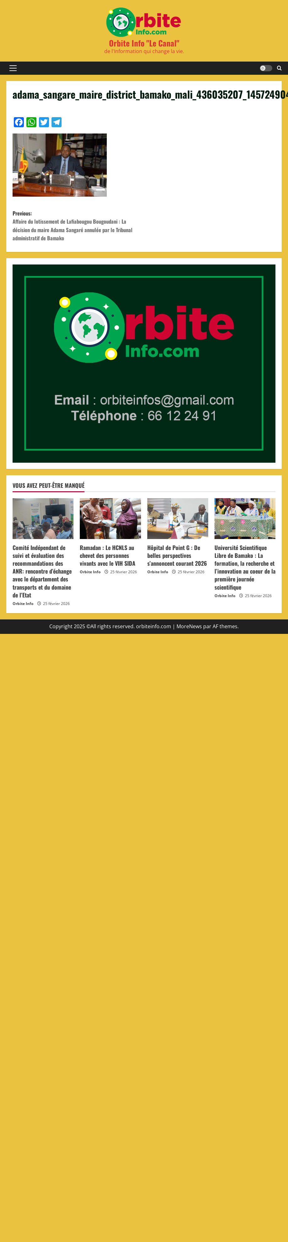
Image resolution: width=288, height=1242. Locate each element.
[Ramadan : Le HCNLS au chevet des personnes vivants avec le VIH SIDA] (110, 521)
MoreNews (189, 629)
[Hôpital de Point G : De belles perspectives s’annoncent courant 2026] (177, 521)
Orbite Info (23, 606)
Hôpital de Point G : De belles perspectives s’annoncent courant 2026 (177, 558)
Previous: (78, 227)
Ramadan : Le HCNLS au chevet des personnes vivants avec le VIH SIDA (107, 558)
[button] (13, 68)
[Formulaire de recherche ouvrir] (279, 68)
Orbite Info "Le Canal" (144, 43)
